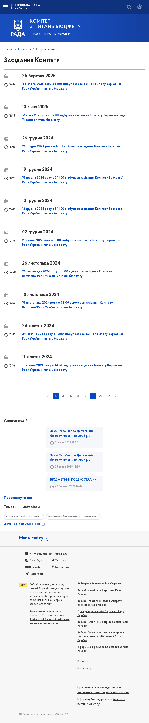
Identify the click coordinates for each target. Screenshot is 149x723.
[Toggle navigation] (5, 7)
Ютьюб (32, 567)
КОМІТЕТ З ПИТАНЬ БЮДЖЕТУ (55, 24)
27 (101, 396)
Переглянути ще (18, 498)
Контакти (82, 661)
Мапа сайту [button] (31, 538)
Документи (24, 49)
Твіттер (59, 560)
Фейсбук (33, 560)
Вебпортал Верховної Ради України (99, 583)
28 (108, 396)
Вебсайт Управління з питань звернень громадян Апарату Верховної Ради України (100, 636)
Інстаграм (60, 567)
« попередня (33, 396)
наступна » (116, 396)
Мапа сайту (84, 668)
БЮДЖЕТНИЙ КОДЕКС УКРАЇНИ (73, 479)
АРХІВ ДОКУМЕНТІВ (25, 524)
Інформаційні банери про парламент (76, 517)
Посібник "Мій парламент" (25, 517)
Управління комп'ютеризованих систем (103, 692)
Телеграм (34, 574)
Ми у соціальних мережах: (46, 554)
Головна (8, 49)
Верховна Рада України (50, 34)
